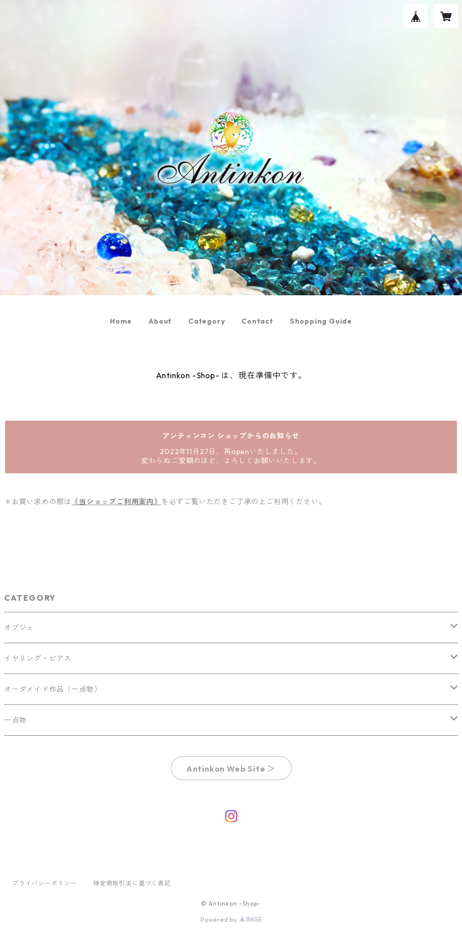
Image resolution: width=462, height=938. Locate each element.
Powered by (231, 919)
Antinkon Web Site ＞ (231, 769)
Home (121, 321)
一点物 (15, 720)
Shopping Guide (321, 321)
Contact (257, 321)
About (160, 321)
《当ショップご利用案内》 (116, 501)
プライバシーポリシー (44, 883)
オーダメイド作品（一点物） (52, 689)
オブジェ (19, 627)
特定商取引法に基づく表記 (132, 883)
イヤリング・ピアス (37, 658)
